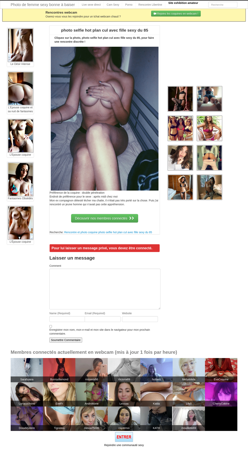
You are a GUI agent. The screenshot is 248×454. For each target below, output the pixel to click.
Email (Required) (95, 313)
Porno (128, 4)
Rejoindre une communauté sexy (124, 445)
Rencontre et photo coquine (80, 232)
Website (127, 313)
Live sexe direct (91, 4)
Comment (55, 265)
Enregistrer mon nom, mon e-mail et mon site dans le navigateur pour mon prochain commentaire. (99, 331)
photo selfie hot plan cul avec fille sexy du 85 (125, 232)
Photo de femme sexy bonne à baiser (43, 5)
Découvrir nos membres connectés (104, 218)
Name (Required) (59, 313)
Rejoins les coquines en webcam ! (176, 13)
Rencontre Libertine (150, 4)
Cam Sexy (113, 4)
